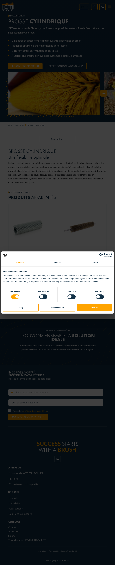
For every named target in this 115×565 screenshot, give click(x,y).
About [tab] (95, 262)
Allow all (94, 308)
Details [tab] (57, 262)
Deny (21, 308)
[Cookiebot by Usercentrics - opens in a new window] (99, 255)
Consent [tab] (20, 262)
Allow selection (57, 308)
